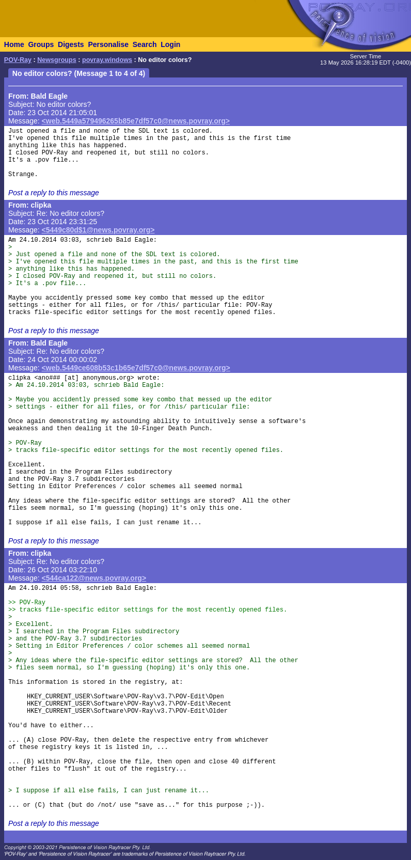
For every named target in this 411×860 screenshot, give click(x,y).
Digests (71, 44)
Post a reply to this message (53, 193)
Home (14, 44)
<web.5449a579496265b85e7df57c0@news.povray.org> (136, 121)
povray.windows (107, 60)
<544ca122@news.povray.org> (94, 578)
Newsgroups (56, 60)
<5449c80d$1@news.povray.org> (98, 230)
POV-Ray (17, 60)
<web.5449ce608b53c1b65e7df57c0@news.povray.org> (136, 368)
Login (170, 44)
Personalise (108, 44)
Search (145, 44)
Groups (41, 44)
